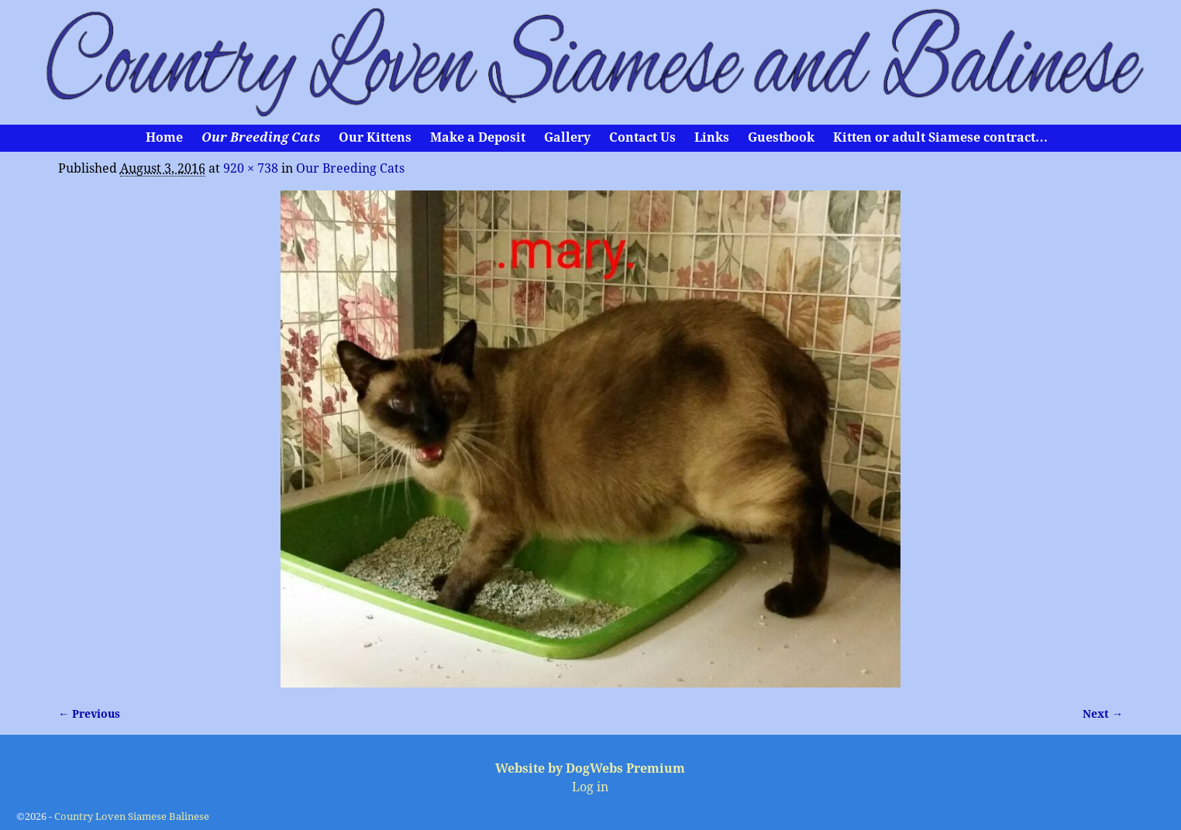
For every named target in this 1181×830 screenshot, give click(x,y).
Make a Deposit (477, 137)
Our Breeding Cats (260, 137)
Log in (590, 787)
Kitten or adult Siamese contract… (940, 137)
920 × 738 (250, 168)
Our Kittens (375, 137)
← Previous (89, 714)
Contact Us (642, 137)
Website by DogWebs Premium (590, 768)
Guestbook (781, 137)
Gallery (567, 137)
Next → (1103, 714)
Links (711, 137)
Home (164, 137)
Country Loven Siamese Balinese (131, 816)
